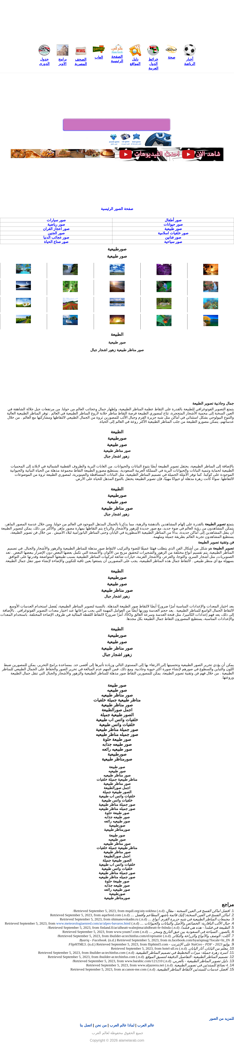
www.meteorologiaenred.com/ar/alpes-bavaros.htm (93, 923)
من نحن (101, 1025)
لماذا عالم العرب (122, 1025)
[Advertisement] (117, 21)
